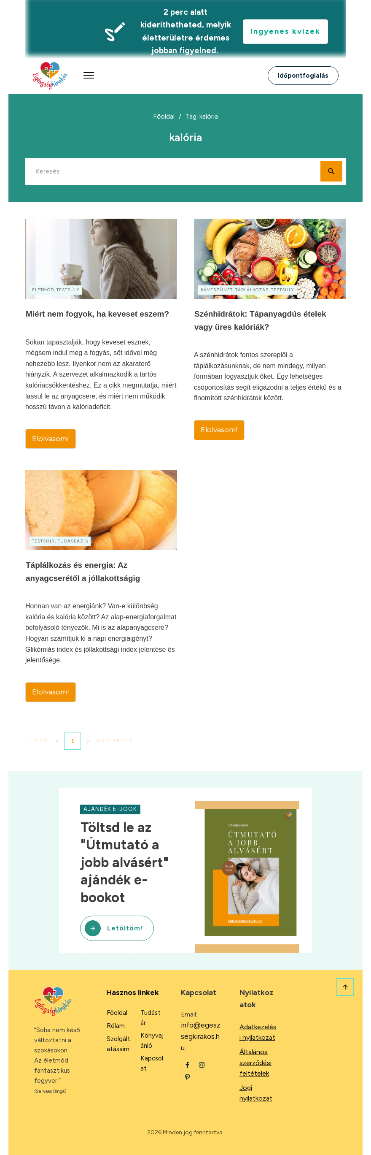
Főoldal (117, 1013)
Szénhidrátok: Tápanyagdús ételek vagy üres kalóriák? (270, 334)
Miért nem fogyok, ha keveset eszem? (101, 334)
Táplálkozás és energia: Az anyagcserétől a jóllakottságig (101, 586)
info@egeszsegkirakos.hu (200, 1036)
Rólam (116, 1026)
